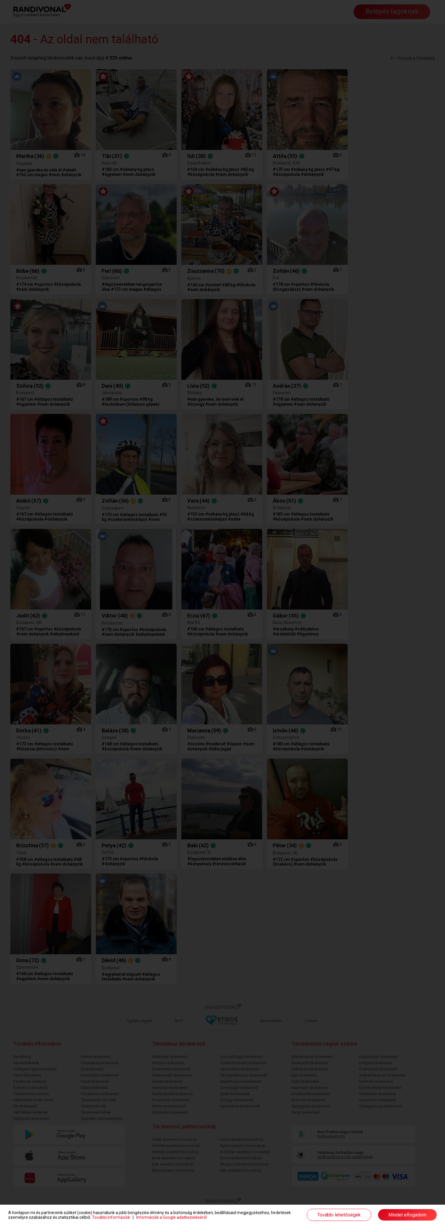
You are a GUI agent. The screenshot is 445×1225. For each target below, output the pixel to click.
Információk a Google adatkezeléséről (171, 1217)
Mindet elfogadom (407, 1215)
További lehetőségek (339, 1215)
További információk (111, 1217)
